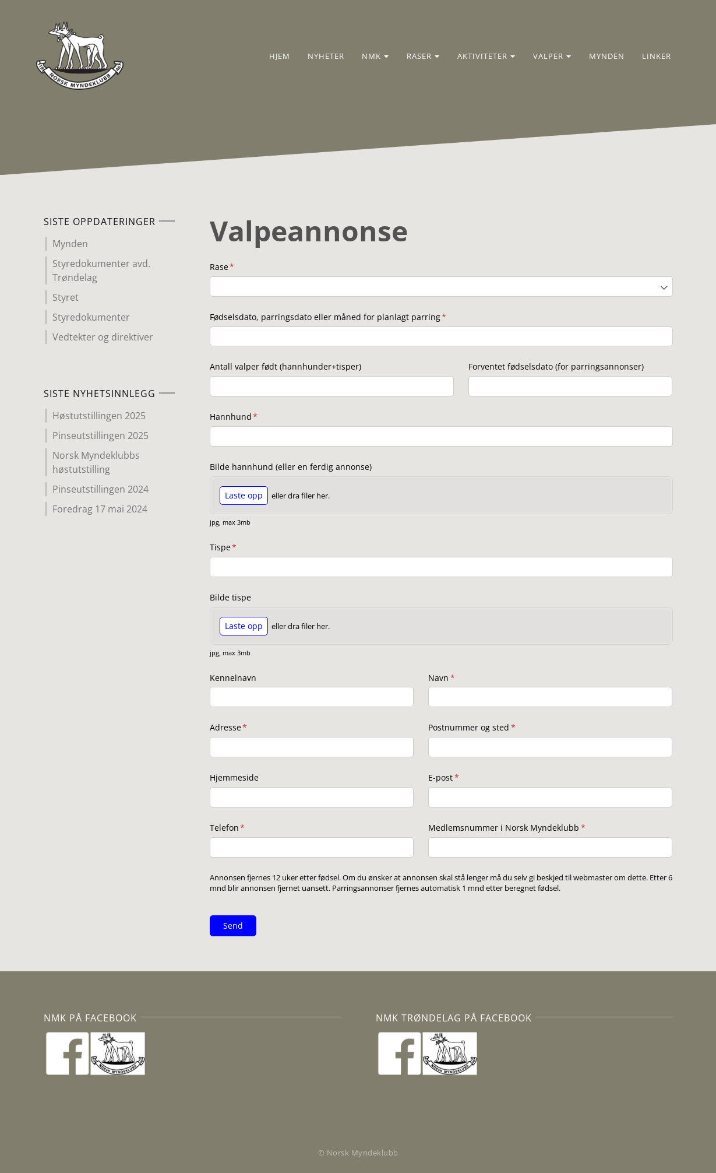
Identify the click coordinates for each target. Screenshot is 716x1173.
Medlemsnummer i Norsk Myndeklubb (526, 828)
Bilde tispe (230, 597)
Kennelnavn (233, 677)
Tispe (243, 547)
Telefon (247, 828)
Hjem (272, 57)
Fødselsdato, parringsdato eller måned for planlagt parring (348, 317)
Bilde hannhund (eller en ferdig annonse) (291, 466)
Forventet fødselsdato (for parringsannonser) (556, 366)
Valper (545, 57)
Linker (649, 57)
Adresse (248, 727)
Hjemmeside (234, 777)
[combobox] (441, 286)
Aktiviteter (479, 57)
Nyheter (319, 57)
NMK (368, 57)
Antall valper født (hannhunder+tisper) (285, 366)
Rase (242, 267)
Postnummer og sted (491, 727)
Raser (416, 57)
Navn (461, 678)
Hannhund (254, 417)
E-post (463, 778)
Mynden (600, 57)
